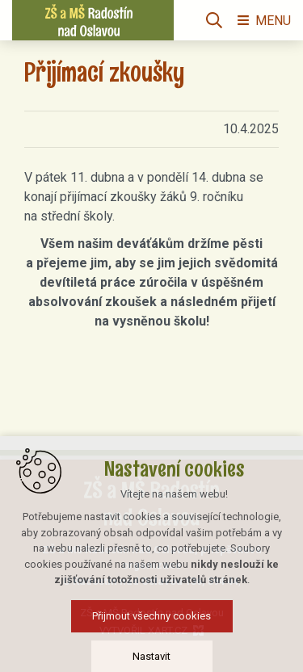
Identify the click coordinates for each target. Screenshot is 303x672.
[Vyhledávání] (214, 20)
